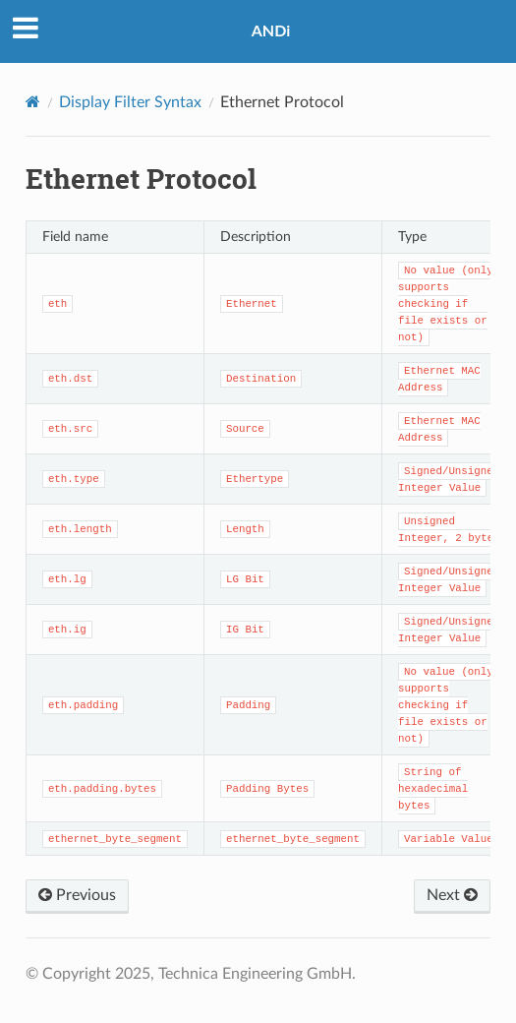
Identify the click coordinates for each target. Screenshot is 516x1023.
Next (452, 895)
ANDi (271, 30)
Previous (77, 895)
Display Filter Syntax (130, 102)
